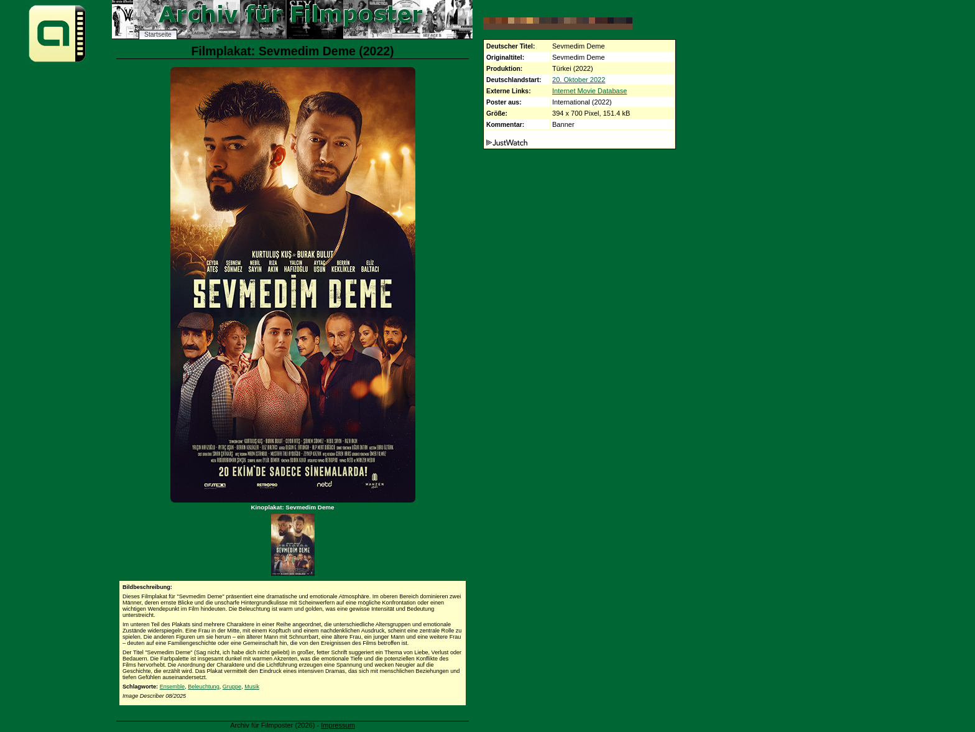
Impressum (338, 725)
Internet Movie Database (589, 91)
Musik (251, 686)
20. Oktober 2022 (578, 79)
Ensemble (172, 686)
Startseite (158, 34)
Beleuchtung (203, 686)
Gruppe (232, 686)
